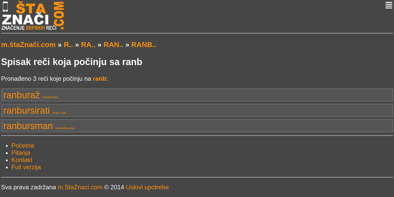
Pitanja (20, 152)
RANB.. (143, 45)
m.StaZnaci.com (80, 187)
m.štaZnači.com (28, 45)
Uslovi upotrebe (147, 187)
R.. (68, 45)
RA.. (88, 45)
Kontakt (21, 159)
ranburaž (31, 95)
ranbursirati (35, 110)
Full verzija (26, 167)
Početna (22, 145)
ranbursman (39, 126)
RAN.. (113, 45)
